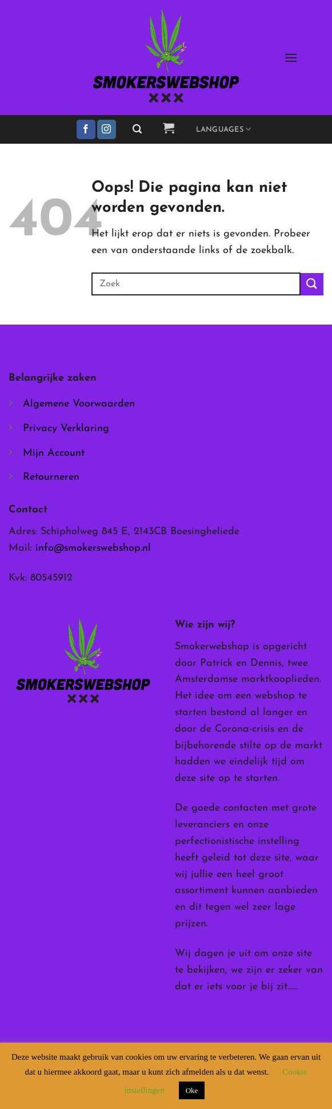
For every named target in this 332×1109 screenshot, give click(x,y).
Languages (223, 129)
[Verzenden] (312, 284)
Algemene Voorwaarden (79, 403)
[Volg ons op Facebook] (86, 129)
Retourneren (51, 477)
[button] (291, 58)
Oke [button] (192, 1090)
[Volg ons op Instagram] (106, 129)
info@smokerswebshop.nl (93, 548)
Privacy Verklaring (66, 428)
